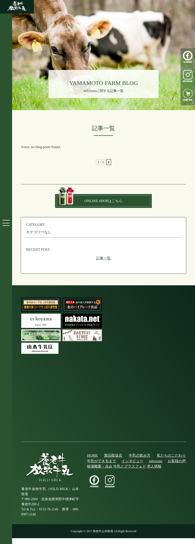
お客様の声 (177, 461)
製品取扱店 (113, 455)
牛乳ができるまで (101, 461)
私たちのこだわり (171, 455)
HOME (92, 455)
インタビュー (132, 461)
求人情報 (154, 466)
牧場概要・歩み (99, 466)
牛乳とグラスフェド (129, 466)
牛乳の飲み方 (140, 455)
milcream (155, 461)
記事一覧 (103, 258)
